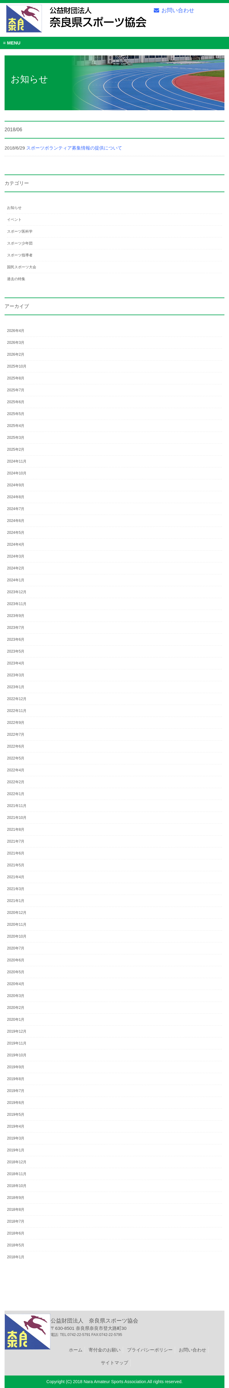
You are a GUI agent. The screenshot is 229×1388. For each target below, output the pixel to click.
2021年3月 (15, 889)
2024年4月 (15, 544)
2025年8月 (15, 378)
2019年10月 (16, 1055)
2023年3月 (15, 675)
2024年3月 (15, 556)
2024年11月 (16, 461)
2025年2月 (15, 449)
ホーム (76, 1349)
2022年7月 (15, 734)
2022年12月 (16, 699)
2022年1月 (15, 794)
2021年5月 (15, 865)
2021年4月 (15, 877)
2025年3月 (15, 437)
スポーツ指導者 (20, 255)
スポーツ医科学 (20, 231)
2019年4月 (15, 1126)
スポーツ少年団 (20, 243)
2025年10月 (16, 366)
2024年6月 (15, 521)
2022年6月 (15, 746)
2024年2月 (15, 568)
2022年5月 (15, 758)
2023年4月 (15, 663)
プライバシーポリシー (150, 1349)
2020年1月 (15, 1019)
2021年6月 (15, 853)
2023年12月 (16, 592)
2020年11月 (16, 924)
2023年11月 (16, 604)
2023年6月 (15, 639)
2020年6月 (15, 960)
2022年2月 (15, 782)
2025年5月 (15, 414)
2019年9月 (15, 1067)
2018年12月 (16, 1162)
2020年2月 (15, 1008)
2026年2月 (15, 354)
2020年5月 (15, 972)
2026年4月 (15, 331)
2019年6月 (15, 1103)
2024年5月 (15, 532)
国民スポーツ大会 (21, 267)
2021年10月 (16, 818)
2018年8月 (15, 1209)
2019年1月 (15, 1150)
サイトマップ (114, 1362)
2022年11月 (16, 711)
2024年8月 (15, 497)
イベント (14, 219)
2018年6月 (15, 1233)
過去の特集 (16, 279)
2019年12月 (16, 1031)
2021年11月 (16, 806)
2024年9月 (15, 485)
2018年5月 (15, 1245)
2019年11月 (16, 1043)
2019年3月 (15, 1138)
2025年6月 (15, 402)
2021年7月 (15, 841)
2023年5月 (15, 651)
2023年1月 (15, 687)
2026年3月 (15, 342)
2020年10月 (16, 936)
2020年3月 (15, 996)
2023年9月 (15, 616)
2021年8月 (15, 829)
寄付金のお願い (105, 1349)
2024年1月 (15, 580)
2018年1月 (15, 1257)
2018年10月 (16, 1186)
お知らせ (14, 208)
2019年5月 (15, 1114)
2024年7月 (15, 509)
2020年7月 (15, 948)
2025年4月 (15, 426)
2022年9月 (15, 722)
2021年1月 (15, 901)
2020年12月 (16, 913)
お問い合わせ (174, 10)
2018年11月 (16, 1174)
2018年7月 (15, 1221)
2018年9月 (15, 1198)
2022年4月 (15, 770)
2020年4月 (15, 984)
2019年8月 (15, 1079)
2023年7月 (15, 627)
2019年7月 (15, 1091)
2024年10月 (16, 473)
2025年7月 (15, 390)
